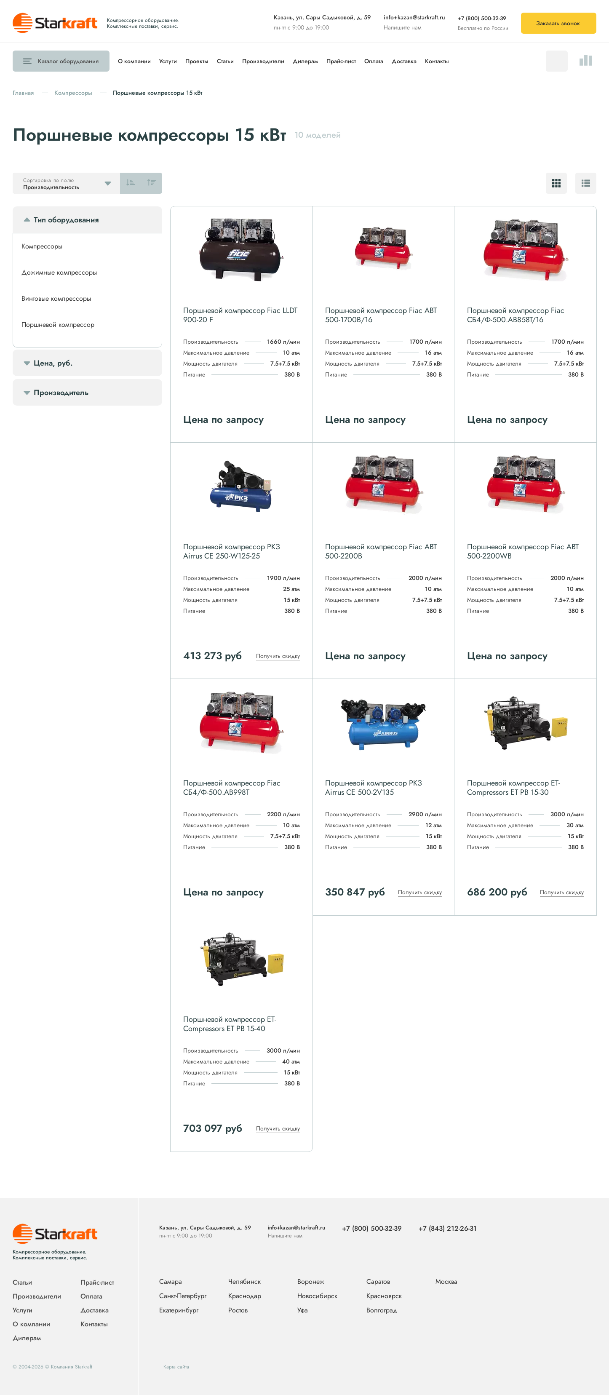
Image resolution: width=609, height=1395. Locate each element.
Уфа (302, 1310)
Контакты (437, 61)
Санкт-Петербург (182, 1296)
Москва (446, 1281)
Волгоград (381, 1310)
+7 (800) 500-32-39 (482, 18)
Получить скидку (278, 656)
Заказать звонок (558, 23)
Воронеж (310, 1281)
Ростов (238, 1310)
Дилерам (305, 61)
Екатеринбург (178, 1310)
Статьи (225, 61)
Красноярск (384, 1296)
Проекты (196, 61)
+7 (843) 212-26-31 (448, 1228)
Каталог (68, 61)
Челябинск (244, 1281)
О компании (134, 61)
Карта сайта (176, 1367)
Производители (263, 61)
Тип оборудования (66, 219)
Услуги (168, 61)
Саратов (378, 1281)
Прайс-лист (341, 61)
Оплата (373, 61)
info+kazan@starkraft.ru (414, 17)
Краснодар (244, 1296)
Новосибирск (317, 1296)
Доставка (404, 61)
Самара (170, 1281)
